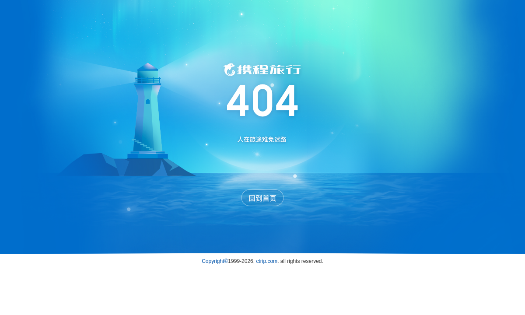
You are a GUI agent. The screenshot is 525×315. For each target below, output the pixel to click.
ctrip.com (266, 261)
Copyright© (215, 261)
